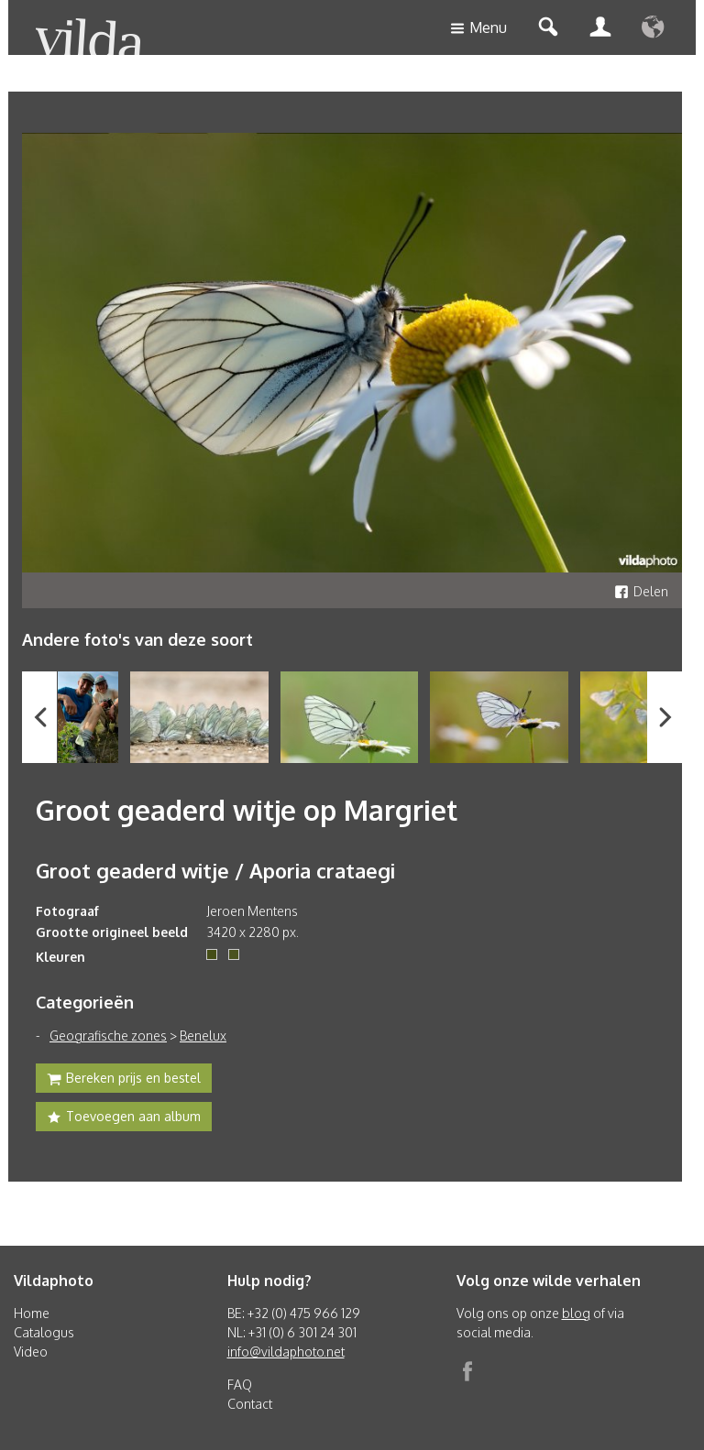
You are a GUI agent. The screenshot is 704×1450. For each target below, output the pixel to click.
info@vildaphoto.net (286, 1351)
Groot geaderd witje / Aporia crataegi (215, 870)
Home (32, 1313)
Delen (641, 591)
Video (31, 1351)
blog (576, 1313)
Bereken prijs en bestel (124, 1080)
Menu (478, 28)
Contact (249, 1404)
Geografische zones (108, 1035)
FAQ (239, 1384)
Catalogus (44, 1332)
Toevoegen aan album (124, 1118)
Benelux (203, 1035)
